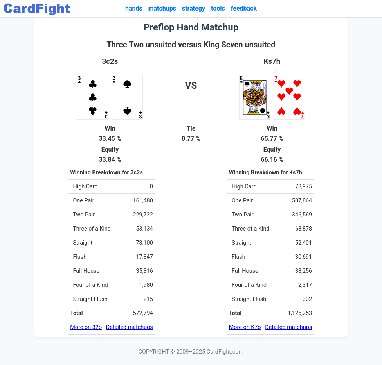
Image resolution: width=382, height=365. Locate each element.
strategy (193, 8)
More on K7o (245, 327)
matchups (162, 8)
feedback (244, 8)
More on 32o (86, 327)
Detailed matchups (129, 327)
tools (218, 8)
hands (133, 8)
